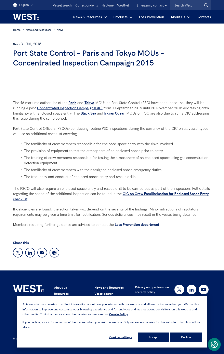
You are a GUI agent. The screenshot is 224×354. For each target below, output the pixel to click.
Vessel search (62, 5)
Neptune (108, 5)
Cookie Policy (118, 314)
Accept (153, 337)
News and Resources (109, 287)
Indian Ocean (114, 113)
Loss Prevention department (137, 224)
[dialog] (112, 322)
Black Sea (88, 113)
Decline (186, 337)
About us (60, 287)
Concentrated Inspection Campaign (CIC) (70, 107)
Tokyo (89, 102)
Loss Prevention (151, 16)
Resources (61, 293)
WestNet (123, 5)
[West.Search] (206, 5)
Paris (72, 102)
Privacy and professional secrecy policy (152, 289)
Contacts (204, 16)
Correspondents (86, 5)
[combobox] (190, 5)
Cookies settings (120, 337)
